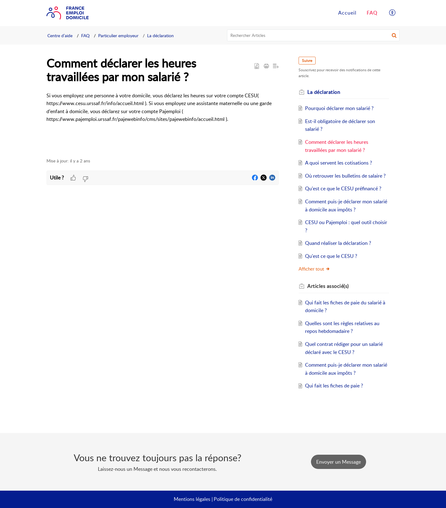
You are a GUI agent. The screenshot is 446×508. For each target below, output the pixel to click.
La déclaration (160, 35)
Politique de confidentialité (243, 499)
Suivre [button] (307, 60)
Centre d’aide (59, 35)
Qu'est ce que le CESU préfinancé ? (343, 188)
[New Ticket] (338, 461)
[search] (313, 35)
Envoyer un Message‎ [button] (338, 461)
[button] (393, 13)
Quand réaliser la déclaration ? (338, 243)
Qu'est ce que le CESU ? (331, 256)
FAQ (85, 35)
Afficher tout (314, 269)
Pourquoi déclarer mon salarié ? (339, 108)
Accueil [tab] (347, 12)
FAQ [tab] (372, 12)
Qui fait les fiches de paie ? (334, 385)
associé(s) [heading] (328, 286)
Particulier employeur (118, 35)
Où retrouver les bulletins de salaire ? (345, 175)
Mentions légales (192, 499)
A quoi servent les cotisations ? (338, 162)
